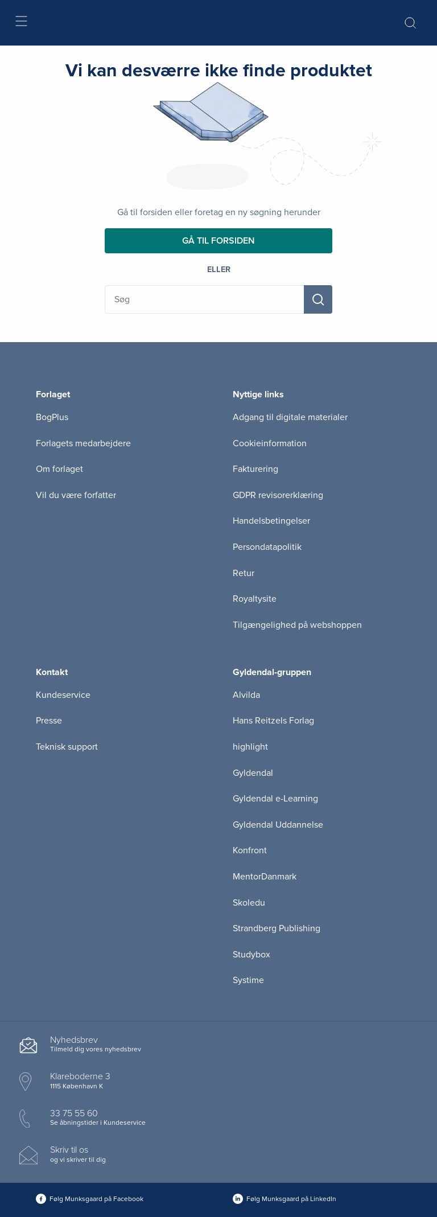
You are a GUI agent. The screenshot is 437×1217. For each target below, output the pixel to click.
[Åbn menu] (20, 23)
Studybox (251, 954)
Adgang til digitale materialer (290, 417)
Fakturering (255, 469)
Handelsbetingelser (271, 521)
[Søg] (318, 299)
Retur (243, 573)
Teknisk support (67, 747)
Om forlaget (59, 469)
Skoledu (249, 902)
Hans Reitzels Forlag (273, 720)
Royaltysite (255, 599)
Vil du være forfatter (76, 495)
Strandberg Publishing (276, 928)
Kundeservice (63, 695)
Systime (248, 980)
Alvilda (246, 695)
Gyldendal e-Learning (275, 798)
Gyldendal (253, 773)
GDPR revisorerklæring (278, 495)
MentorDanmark (264, 876)
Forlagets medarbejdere (83, 443)
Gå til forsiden (218, 240)
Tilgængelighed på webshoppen (297, 625)
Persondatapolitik (267, 547)
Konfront (250, 850)
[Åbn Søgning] (410, 22)
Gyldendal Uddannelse (278, 824)
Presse (49, 720)
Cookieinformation (270, 443)
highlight (250, 747)
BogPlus (52, 417)
